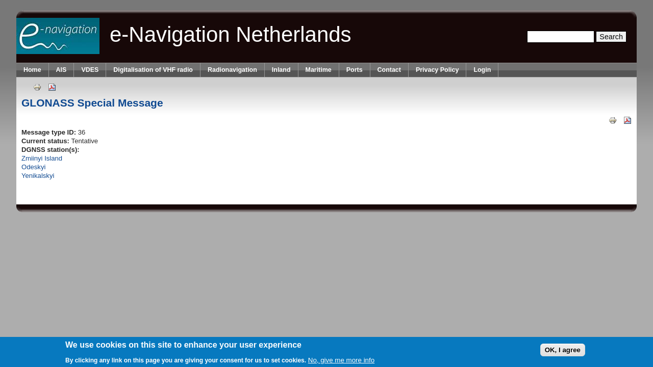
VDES (89, 69)
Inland (281, 69)
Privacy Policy (437, 69)
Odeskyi (33, 167)
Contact (389, 69)
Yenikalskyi (37, 175)
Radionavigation (232, 69)
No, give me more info (341, 360)
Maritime (319, 69)
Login (482, 69)
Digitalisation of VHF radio (153, 69)
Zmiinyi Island (41, 158)
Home (32, 69)
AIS (61, 69)
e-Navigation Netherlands (230, 34)
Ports (354, 69)
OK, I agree (563, 350)
